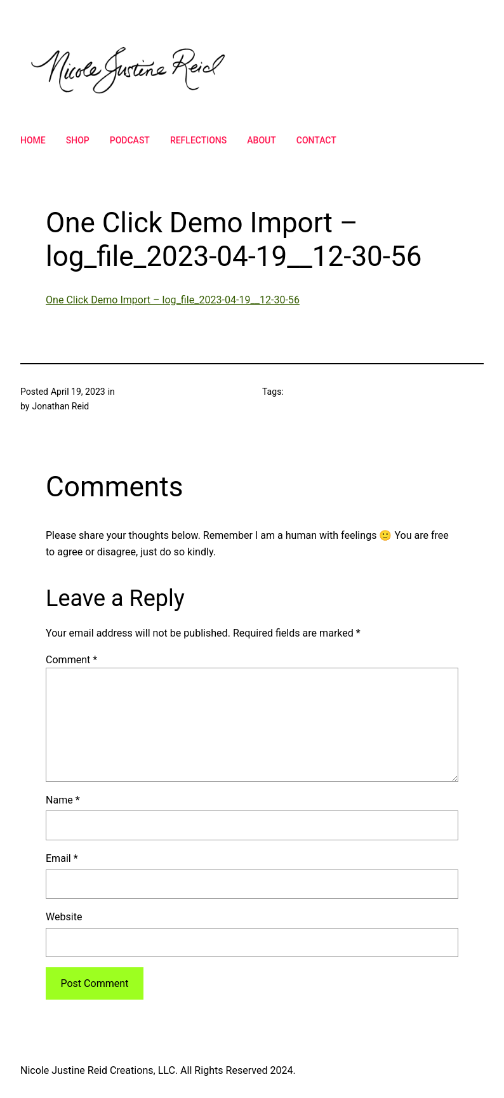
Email (62, 858)
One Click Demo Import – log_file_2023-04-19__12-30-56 (173, 300)
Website (64, 917)
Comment (71, 660)
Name (63, 800)
